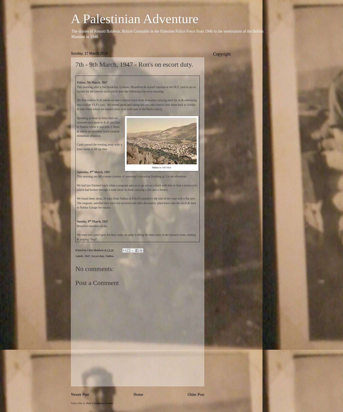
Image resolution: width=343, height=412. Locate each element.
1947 (87, 256)
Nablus (155, 167)
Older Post (195, 394)
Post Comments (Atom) (99, 403)
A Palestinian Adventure (134, 19)
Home (138, 394)
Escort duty (97, 256)
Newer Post (80, 394)
